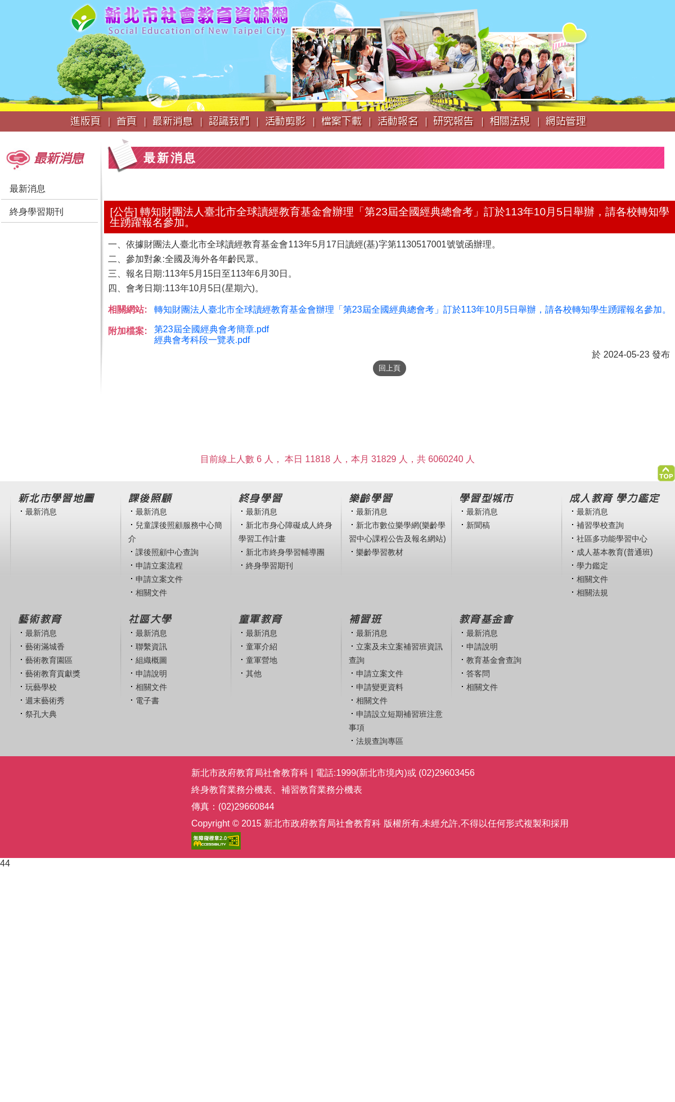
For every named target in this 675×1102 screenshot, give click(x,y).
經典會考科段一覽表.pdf (202, 340)
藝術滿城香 (45, 646)
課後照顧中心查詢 (167, 552)
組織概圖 (151, 660)
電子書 (147, 700)
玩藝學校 (41, 687)
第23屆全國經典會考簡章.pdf (211, 329)
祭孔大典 (41, 714)
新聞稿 (478, 525)
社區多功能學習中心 (612, 538)
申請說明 (151, 673)
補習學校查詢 (600, 525)
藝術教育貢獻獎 (52, 673)
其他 (254, 673)
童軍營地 (261, 660)
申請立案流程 (159, 565)
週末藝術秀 (45, 700)
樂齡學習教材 (379, 552)
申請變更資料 (379, 687)
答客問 (478, 673)
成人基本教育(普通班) (615, 552)
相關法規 (592, 592)
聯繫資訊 (151, 646)
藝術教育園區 (49, 660)
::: (3, 137)
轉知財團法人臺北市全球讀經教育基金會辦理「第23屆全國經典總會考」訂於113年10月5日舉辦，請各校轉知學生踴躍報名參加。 (412, 309)
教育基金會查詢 (493, 660)
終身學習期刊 (37, 211)
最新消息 (28, 188)
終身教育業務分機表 (231, 789)
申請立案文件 (159, 579)
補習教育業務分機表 (321, 789)
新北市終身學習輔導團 (285, 552)
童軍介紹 (261, 646)
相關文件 (151, 592)
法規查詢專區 (379, 741)
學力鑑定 (592, 565)
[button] (666, 470)
